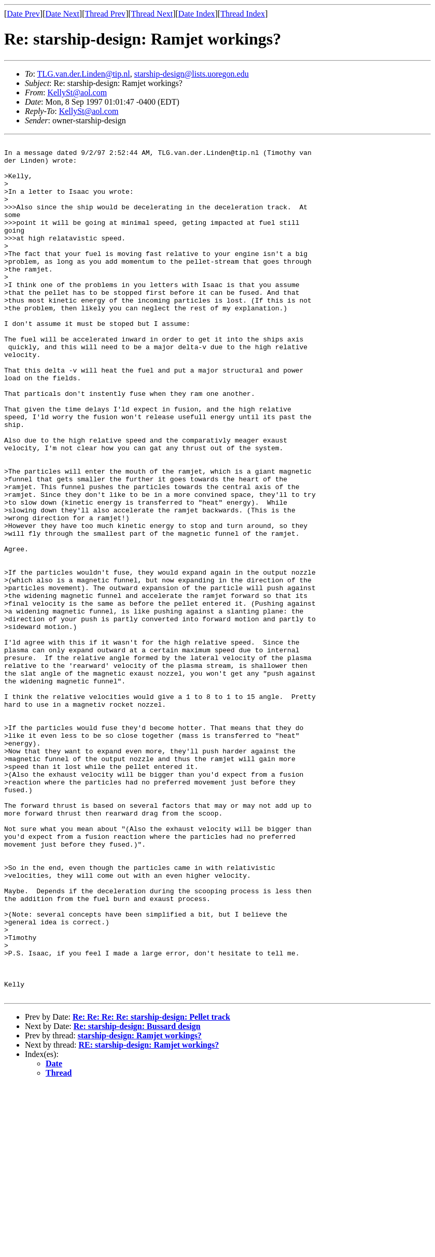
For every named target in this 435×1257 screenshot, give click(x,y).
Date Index (196, 13)
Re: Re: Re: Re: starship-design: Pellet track (151, 1187)
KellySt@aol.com (77, 92)
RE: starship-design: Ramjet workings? (149, 1215)
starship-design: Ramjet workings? (140, 1206)
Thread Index (242, 13)
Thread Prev (105, 13)
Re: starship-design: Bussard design (137, 1197)
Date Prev (23, 13)
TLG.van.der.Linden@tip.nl (83, 73)
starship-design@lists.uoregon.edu (191, 73)
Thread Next (152, 13)
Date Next (62, 13)
